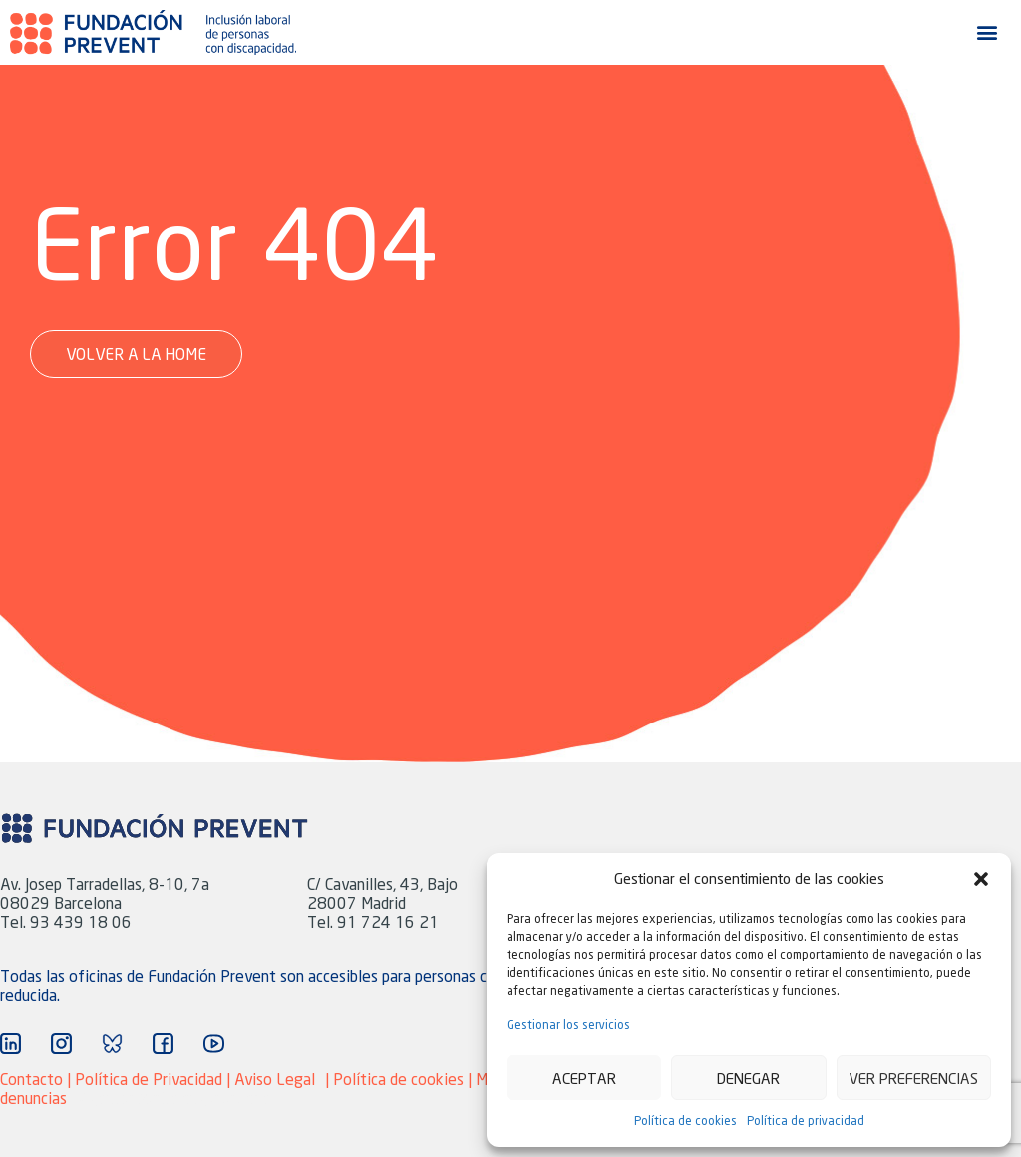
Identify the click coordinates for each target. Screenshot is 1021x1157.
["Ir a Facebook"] (163, 1043)
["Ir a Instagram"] (61, 1043)
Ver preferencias (913, 1078)
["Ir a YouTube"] (213, 1043)
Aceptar (584, 1078)
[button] (981, 879)
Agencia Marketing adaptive (175, 1097)
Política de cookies (685, 1120)
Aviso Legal (274, 1078)
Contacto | (37, 1078)
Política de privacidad (805, 1120)
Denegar (748, 1078)
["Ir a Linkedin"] (10, 1043)
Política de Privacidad (148, 1078)
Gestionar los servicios (568, 1024)
